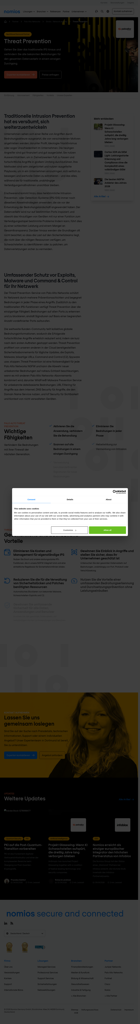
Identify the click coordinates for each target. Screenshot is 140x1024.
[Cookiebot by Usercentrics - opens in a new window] (114, 492)
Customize (69, 530)
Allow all (107, 530)
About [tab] (108, 499)
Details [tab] (70, 499)
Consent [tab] (31, 499)
